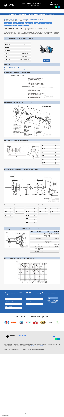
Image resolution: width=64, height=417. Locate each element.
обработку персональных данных (53, 302)
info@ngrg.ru (22, 335)
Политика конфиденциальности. (37, 345)
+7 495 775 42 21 (55, 336)
